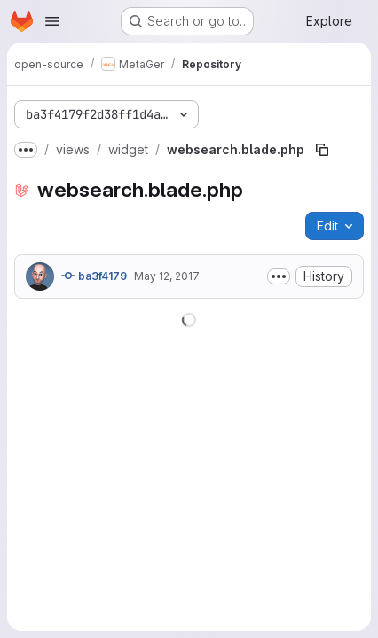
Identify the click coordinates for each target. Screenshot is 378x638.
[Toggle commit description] (278, 276)
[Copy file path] (322, 150)
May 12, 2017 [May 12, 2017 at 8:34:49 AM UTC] (167, 276)
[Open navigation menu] (52, 21)
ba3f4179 (94, 275)
